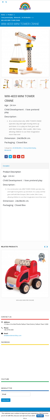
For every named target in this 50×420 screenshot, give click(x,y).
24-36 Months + (18, 148)
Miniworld (7, 150)
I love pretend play (29, 148)
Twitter (10, 156)
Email (22, 156)
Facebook (6, 156)
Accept (40, 416)
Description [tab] (6, 166)
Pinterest (18, 156)
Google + (14, 156)
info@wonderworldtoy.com (12, 335)
